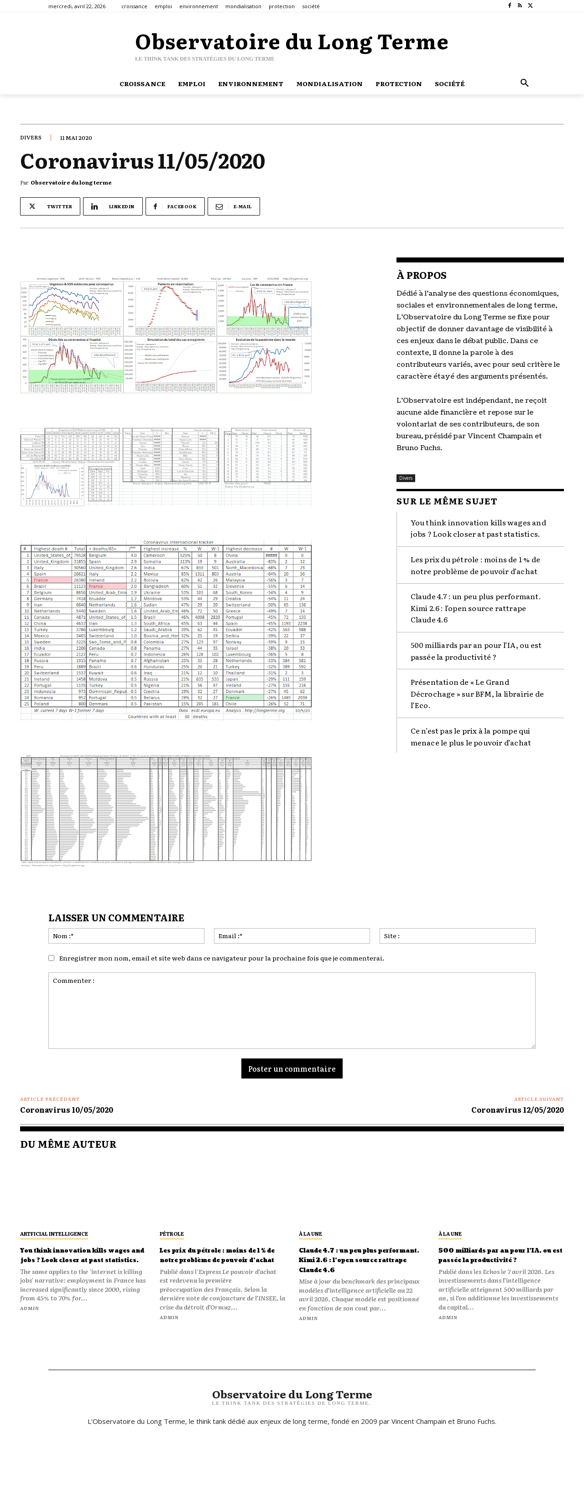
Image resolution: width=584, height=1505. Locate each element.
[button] (525, 83)
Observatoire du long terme (71, 182)
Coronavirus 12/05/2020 (517, 1109)
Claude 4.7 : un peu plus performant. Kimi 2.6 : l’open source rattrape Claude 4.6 (476, 605)
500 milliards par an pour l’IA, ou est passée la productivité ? (501, 1259)
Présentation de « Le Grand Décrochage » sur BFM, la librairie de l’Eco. (477, 691)
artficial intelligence (54, 1233)
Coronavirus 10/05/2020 (66, 1109)
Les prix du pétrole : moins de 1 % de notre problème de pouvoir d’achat (475, 562)
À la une (310, 1233)
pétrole (172, 1233)
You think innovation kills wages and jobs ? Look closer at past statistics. (74, 1264)
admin (29, 1327)
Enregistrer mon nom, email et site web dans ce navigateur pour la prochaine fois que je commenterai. (221, 957)
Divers (31, 137)
